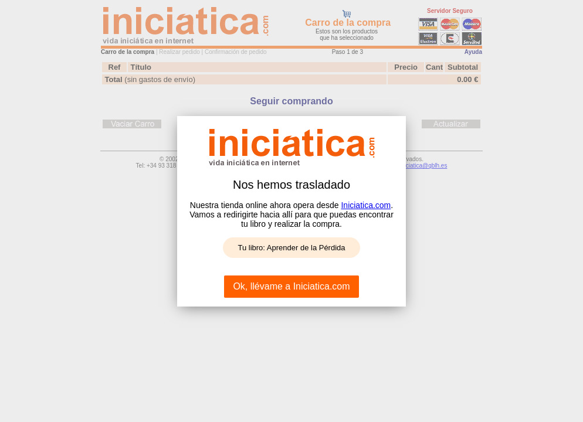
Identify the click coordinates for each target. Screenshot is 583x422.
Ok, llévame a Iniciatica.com (291, 286)
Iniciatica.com (366, 205)
